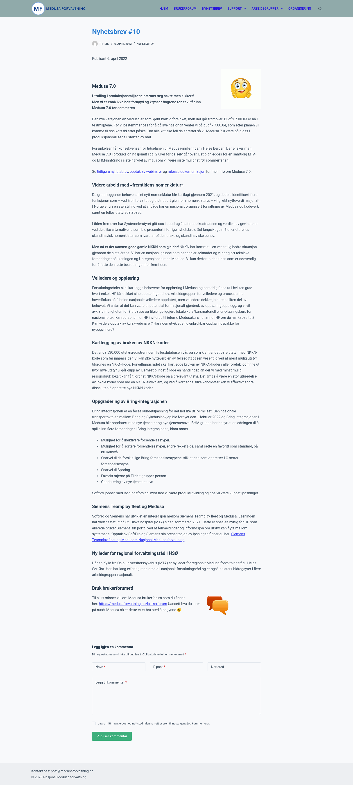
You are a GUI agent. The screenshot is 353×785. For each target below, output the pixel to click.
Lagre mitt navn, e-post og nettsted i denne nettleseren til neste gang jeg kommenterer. (154, 723)
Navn (100, 667)
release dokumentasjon (186, 171)
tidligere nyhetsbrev (112, 171)
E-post (159, 667)
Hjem (164, 8)
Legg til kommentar (111, 682)
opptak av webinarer (146, 171)
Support (238, 8)
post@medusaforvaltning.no (72, 771)
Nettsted (217, 667)
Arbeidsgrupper (268, 8)
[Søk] (320, 8)
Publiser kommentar (112, 736)
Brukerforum (185, 8)
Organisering (299, 8)
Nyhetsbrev (212, 8)
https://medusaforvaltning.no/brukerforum (133, 604)
